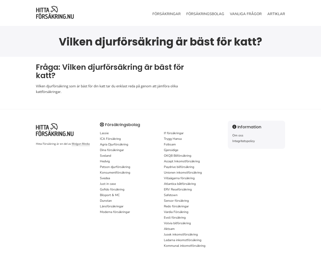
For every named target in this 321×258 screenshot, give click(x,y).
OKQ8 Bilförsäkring (177, 156)
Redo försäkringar (176, 206)
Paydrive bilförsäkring (179, 167)
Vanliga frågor (246, 13)
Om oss (237, 135)
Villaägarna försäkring (179, 178)
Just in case (108, 184)
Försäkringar (166, 13)
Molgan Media (81, 144)
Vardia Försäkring (176, 212)
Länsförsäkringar (111, 206)
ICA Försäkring (110, 139)
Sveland (105, 156)
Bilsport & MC (110, 195)
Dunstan (106, 201)
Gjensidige (171, 150)
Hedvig (105, 161)
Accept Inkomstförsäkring (182, 161)
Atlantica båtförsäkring (180, 184)
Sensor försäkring (176, 201)
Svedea (105, 178)
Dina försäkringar (112, 150)
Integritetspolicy (243, 141)
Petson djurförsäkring (115, 167)
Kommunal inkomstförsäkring (184, 246)
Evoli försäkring (175, 217)
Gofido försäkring (112, 189)
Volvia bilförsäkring (177, 223)
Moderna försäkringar (115, 212)
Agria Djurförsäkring (114, 144)
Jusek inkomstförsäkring (181, 234)
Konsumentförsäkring (115, 172)
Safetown (171, 195)
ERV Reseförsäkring (178, 189)
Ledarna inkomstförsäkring (182, 240)
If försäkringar (174, 133)
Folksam (170, 144)
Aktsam (169, 229)
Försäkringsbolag (205, 13)
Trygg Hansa (173, 139)
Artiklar (276, 13)
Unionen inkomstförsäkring (183, 172)
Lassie (104, 133)
